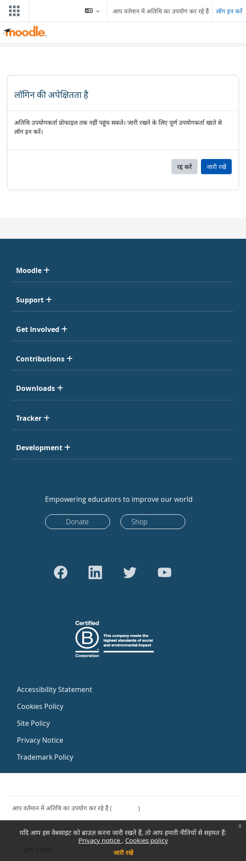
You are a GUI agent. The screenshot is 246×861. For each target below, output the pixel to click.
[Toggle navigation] (12, 10)
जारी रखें (123, 852)
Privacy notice (100, 840)
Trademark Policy (45, 757)
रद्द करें (184, 166)
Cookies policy (146, 840)
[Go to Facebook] (61, 572)
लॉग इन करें (229, 11)
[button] (92, 11)
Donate (77, 521)
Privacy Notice (40, 740)
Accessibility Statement (54, 689)
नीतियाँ (20, 817)
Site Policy (33, 723)
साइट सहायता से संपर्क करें (47, 784)
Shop (140, 521)
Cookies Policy (40, 706)
